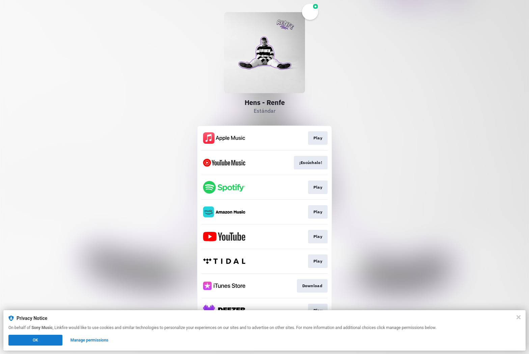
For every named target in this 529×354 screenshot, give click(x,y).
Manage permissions (90, 340)
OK (35, 340)
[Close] (518, 317)
